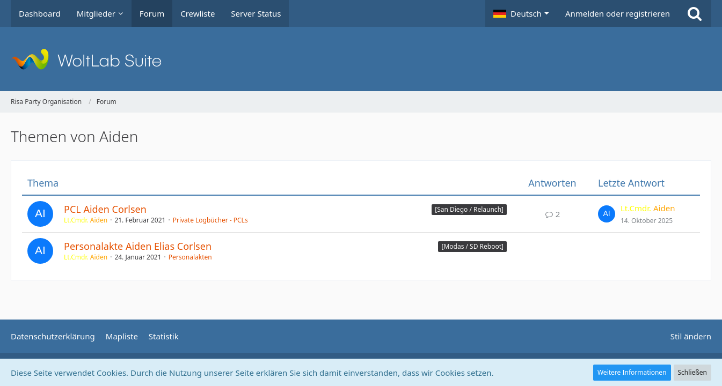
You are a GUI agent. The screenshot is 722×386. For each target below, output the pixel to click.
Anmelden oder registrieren (617, 13)
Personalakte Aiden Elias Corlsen (138, 246)
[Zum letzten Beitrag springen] (606, 213)
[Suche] (694, 13)
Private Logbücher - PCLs (210, 220)
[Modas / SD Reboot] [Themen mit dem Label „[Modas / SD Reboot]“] (472, 246)
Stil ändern (690, 336)
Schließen (692, 372)
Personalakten (190, 257)
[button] (521, 13)
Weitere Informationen (632, 372)
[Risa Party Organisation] (361, 59)
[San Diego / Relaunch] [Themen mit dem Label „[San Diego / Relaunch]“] (469, 209)
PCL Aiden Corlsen (105, 209)
